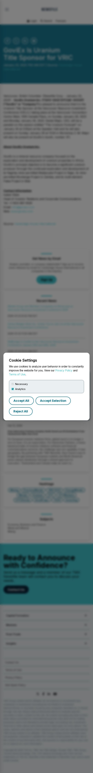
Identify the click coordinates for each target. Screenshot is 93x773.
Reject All (20, 411)
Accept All (21, 400)
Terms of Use (17, 374)
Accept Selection (53, 400)
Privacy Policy (63, 370)
